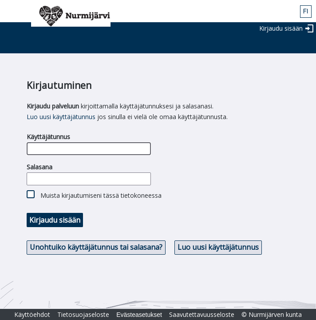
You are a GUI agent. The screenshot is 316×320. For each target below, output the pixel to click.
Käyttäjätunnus (48, 136)
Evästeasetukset (139, 314)
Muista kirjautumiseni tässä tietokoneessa (101, 195)
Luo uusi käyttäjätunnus (61, 116)
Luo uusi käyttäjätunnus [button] (218, 247)
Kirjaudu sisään (281, 28)
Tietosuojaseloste (83, 314)
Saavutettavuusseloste (201, 314)
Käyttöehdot (32, 314)
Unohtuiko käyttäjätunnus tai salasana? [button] (96, 247)
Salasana (39, 167)
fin (306, 11)
